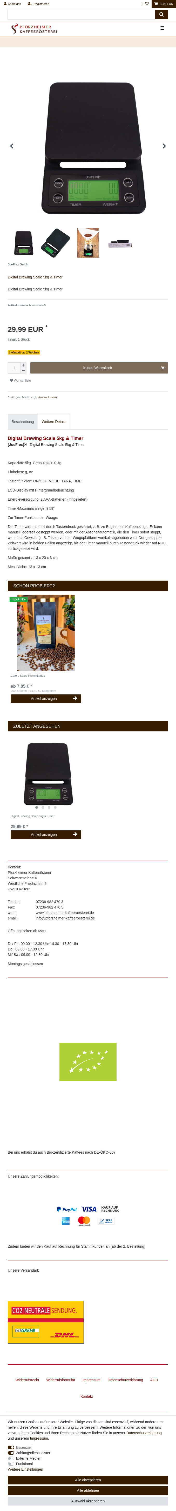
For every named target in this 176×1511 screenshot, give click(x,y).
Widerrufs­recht (27, 1380)
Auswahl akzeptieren (88, 1501)
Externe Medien (29, 1458)
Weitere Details (54, 422)
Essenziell (24, 1447)
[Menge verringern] (23, 371)
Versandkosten (47, 397)
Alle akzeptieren (88, 1480)
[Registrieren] (38, 4)
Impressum (91, 1380)
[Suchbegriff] (81, 14)
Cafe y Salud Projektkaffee (28, 675)
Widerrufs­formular (60, 1380)
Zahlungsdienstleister (33, 1453)
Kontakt (86, 1396)
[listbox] (46, 633)
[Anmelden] (12, 4)
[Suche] (161, 14)
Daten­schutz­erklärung (125, 1380)
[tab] (23, 422)
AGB (154, 1380)
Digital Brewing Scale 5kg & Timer (33, 816)
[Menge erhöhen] (23, 365)
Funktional (24, 1464)
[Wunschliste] (145, 4)
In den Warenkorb (123, 368)
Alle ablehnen (88, 1490)
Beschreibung (23, 422)
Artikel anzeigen (54, 699)
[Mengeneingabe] (14, 368)
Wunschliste (20, 380)
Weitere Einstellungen (25, 1469)
